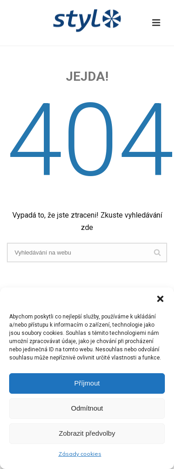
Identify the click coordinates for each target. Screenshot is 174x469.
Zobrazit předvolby (87, 433)
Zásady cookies (79, 453)
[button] (160, 298)
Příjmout (87, 383)
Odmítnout (87, 408)
